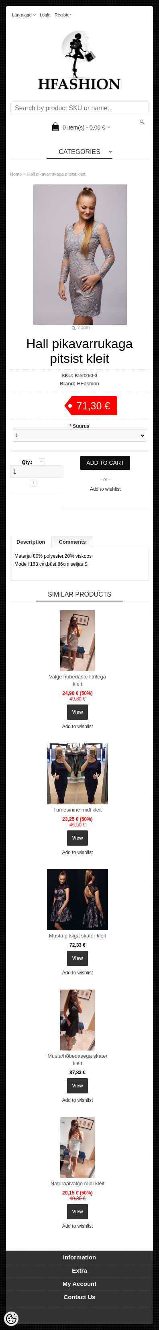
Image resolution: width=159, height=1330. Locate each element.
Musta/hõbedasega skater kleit (77, 1059)
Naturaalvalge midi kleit (77, 1183)
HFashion (88, 384)
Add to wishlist (105, 489)
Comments (72, 542)
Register (63, 14)
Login (45, 14)
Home (16, 174)
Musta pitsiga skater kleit (77, 936)
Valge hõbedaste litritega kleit (77, 680)
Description (30, 542)
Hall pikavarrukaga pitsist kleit (56, 174)
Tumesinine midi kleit (77, 810)
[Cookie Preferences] (11, 1319)
